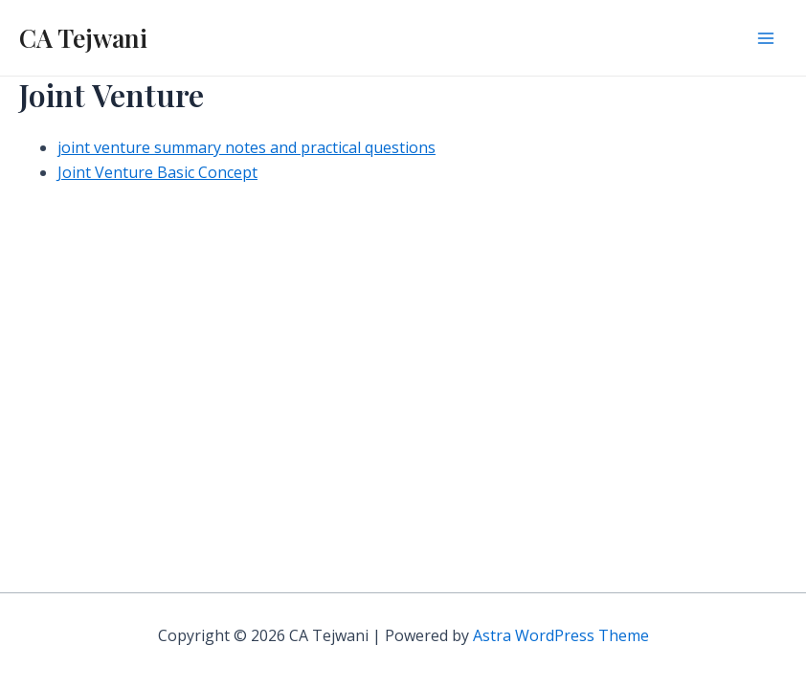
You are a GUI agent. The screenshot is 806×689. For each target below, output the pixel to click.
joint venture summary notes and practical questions (246, 147)
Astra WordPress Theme (561, 635)
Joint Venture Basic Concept (157, 172)
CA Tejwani (83, 38)
